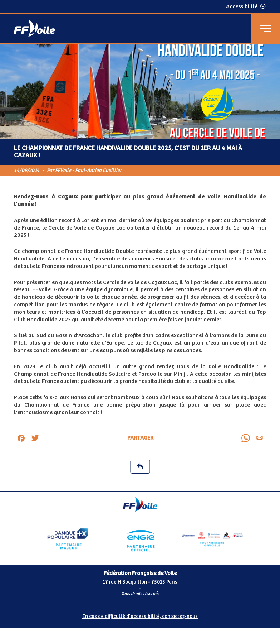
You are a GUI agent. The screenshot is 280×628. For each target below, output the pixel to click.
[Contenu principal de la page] (140, 267)
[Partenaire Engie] (140, 538)
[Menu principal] (265, 28)
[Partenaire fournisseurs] (212, 538)
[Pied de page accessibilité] (140, 615)
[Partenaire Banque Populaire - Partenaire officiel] (67, 538)
